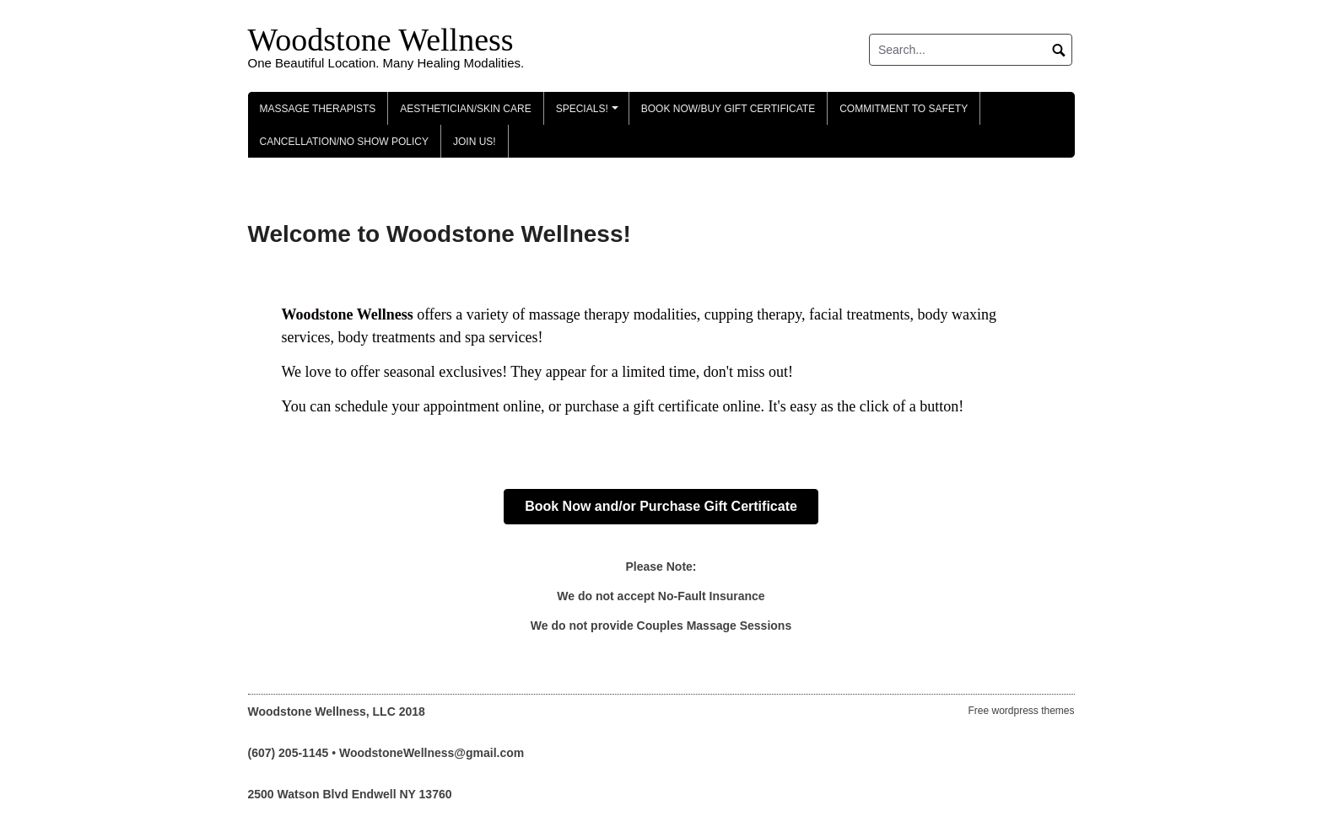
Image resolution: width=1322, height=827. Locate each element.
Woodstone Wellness (381, 39)
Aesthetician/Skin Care (465, 109)
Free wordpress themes (1021, 711)
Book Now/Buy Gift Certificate (728, 109)
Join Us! (474, 142)
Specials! (589, 114)
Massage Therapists (318, 109)
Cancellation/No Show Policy (344, 142)
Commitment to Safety (903, 109)
